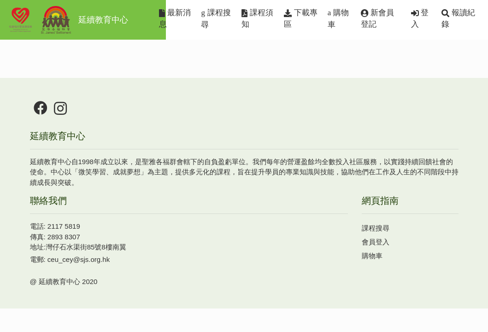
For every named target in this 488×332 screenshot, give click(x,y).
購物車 (338, 18)
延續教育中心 (67, 20)
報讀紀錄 (458, 18)
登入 (420, 18)
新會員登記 (377, 18)
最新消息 (175, 18)
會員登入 (375, 242)
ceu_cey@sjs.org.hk (78, 259)
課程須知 (257, 18)
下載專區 (300, 18)
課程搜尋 (215, 18)
